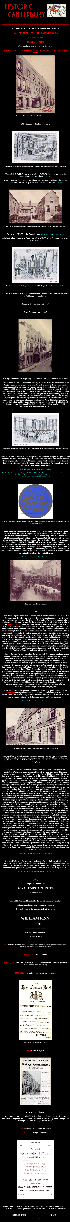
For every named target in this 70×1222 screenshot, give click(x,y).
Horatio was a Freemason (48, 973)
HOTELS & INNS (18, 1215)
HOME (53, 1215)
